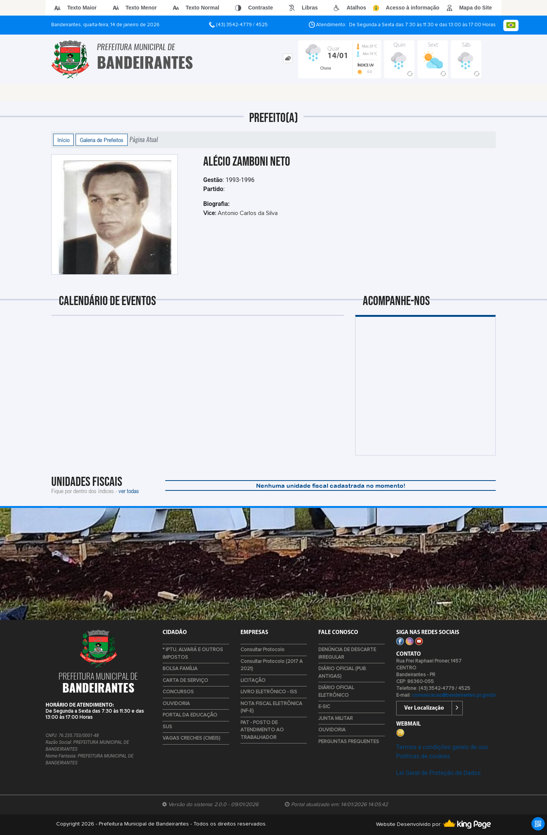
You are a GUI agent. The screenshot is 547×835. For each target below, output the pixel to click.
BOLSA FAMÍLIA (180, 668)
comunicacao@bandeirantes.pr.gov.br (454, 695)
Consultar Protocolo (262, 649)
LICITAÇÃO (253, 680)
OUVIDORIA (176, 703)
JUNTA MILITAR (335, 718)
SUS (167, 726)
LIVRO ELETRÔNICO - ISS (268, 692)
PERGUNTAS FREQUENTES (348, 741)
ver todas (129, 491)
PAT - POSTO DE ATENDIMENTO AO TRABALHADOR (262, 730)
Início (63, 140)
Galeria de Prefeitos (101, 140)
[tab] (287, 58)
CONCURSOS (178, 692)
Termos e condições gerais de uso (442, 747)
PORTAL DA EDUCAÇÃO (190, 715)
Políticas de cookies (423, 756)
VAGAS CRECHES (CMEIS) (191, 738)
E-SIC (324, 706)
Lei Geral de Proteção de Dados (438, 772)
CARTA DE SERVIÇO (185, 680)
